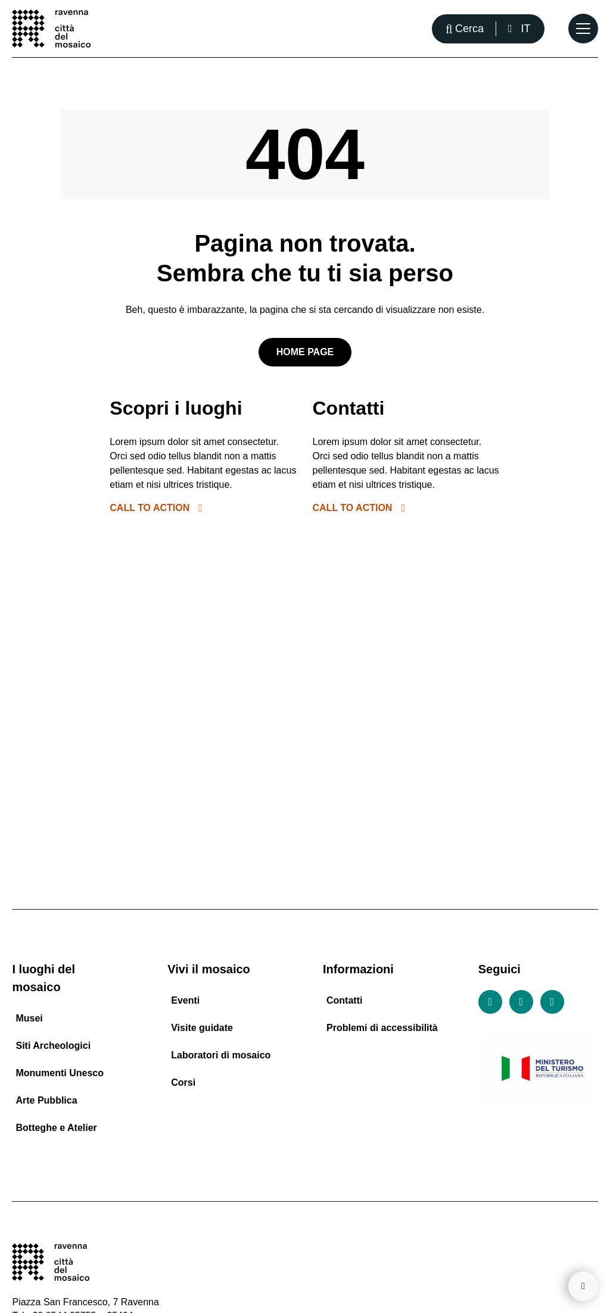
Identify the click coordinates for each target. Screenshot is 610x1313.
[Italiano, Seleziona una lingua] (519, 28)
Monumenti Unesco (59, 1073)
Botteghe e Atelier (56, 1128)
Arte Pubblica (46, 1100)
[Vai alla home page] (51, 29)
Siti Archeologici (53, 1046)
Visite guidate (202, 1028)
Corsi (183, 1082)
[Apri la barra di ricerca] (465, 28)
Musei (28, 1018)
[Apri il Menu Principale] (583, 28)
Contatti (344, 1000)
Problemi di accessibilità (382, 1028)
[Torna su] (583, 1286)
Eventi (185, 1000)
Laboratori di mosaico (220, 1055)
